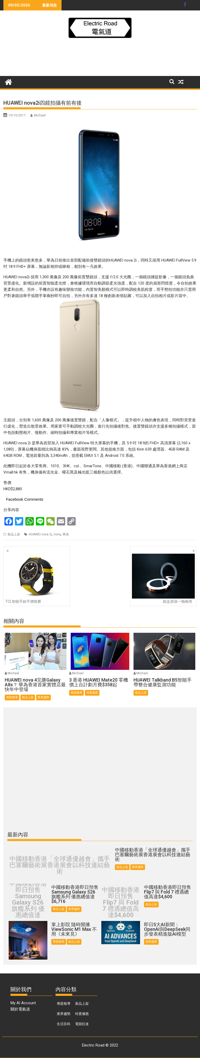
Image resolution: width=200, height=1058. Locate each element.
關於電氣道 (20, 1009)
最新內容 (17, 834)
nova (57, 534)
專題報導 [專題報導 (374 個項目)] (63, 1004)
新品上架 (14, 534)
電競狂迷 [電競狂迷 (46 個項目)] (82, 1024)
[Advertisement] (100, 59)
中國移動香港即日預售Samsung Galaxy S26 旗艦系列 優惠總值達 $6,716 (28, 902)
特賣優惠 (92, 692)
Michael (40, 115)
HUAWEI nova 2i (40, 534)
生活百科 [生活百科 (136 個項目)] (63, 1024)
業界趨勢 (43, 697)
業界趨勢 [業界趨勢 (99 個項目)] (63, 1014)
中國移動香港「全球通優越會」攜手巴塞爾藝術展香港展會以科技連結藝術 (59, 865)
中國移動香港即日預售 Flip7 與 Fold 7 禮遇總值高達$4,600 (121, 902)
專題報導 (12, 697)
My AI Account (23, 1003)
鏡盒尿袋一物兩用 (163, 579)
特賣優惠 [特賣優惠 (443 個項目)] (82, 1014)
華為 (66, 534)
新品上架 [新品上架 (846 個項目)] (82, 1004)
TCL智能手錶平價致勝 (36, 579)
